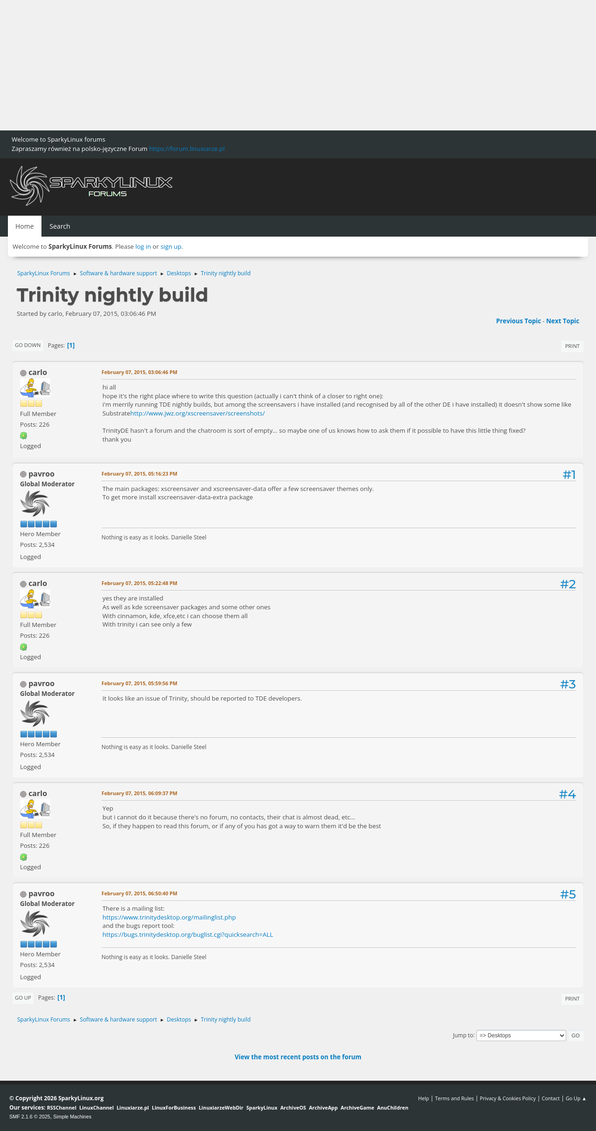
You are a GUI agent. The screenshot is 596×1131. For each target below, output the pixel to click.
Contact (551, 1098)
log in (143, 246)
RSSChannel (61, 1107)
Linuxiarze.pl (133, 1107)
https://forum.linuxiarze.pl (186, 148)
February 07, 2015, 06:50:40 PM (139, 893)
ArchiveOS (293, 1107)
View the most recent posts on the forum (298, 1057)
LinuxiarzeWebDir (221, 1107)
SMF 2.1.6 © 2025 (29, 1116)
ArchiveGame (357, 1107)
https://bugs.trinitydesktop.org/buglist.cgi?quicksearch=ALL (187, 934)
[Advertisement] (279, 65)
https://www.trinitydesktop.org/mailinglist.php (169, 917)
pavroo (41, 474)
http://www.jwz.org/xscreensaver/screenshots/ (197, 413)
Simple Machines (72, 1116)
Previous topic (518, 321)
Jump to (463, 1035)
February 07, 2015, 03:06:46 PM (139, 371)
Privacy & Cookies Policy (507, 1098)
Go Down (28, 344)
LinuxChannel (96, 1107)
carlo (37, 372)
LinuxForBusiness (174, 1107)
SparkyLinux (262, 1107)
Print (572, 345)
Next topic (562, 321)
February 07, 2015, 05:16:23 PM (139, 473)
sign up (171, 246)
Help (423, 1098)
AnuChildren (392, 1107)
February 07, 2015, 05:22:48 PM (139, 582)
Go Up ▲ (576, 1098)
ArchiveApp (323, 1107)
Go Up (23, 997)
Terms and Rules (454, 1098)
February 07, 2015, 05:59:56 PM (139, 683)
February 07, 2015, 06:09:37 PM (139, 793)
